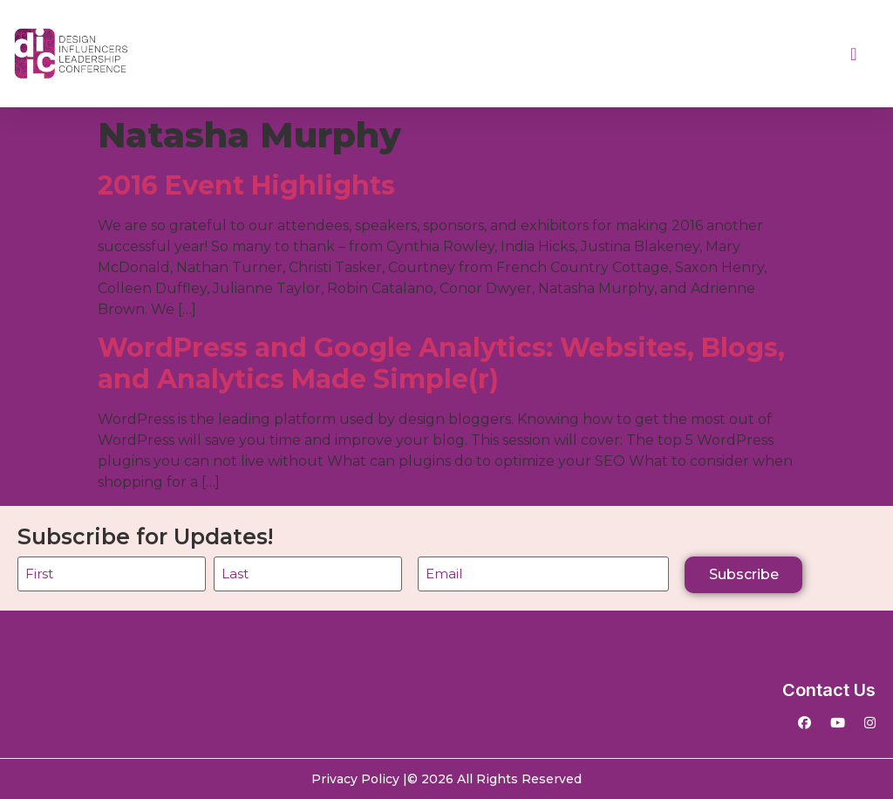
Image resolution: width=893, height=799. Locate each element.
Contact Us (829, 689)
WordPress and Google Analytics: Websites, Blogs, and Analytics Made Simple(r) (441, 363)
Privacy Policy (355, 779)
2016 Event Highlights (246, 185)
